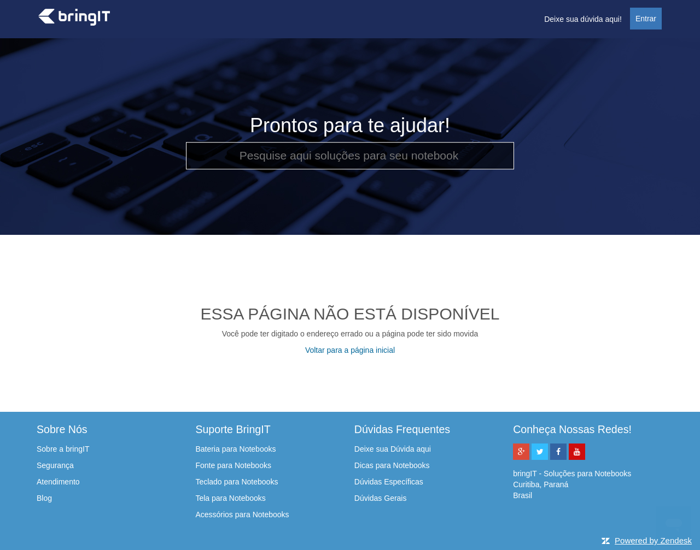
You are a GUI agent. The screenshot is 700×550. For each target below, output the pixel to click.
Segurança (55, 465)
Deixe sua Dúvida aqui (392, 449)
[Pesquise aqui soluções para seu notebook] (350, 155)
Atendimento (58, 481)
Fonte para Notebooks (233, 465)
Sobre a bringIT (63, 449)
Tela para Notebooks (230, 498)
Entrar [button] (645, 18)
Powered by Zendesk (653, 540)
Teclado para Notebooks (236, 481)
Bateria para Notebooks (235, 449)
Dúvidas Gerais (380, 498)
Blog (44, 498)
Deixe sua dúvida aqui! (583, 19)
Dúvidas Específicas (388, 481)
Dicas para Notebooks (392, 465)
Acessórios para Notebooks (242, 514)
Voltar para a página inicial (350, 350)
